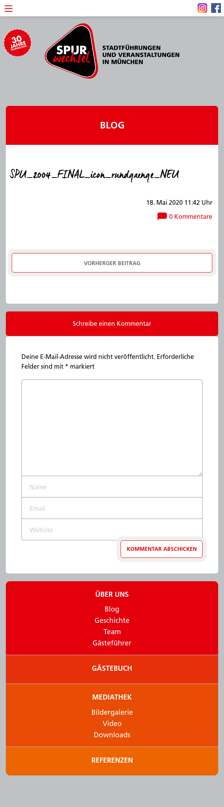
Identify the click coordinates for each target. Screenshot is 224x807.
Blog (112, 125)
